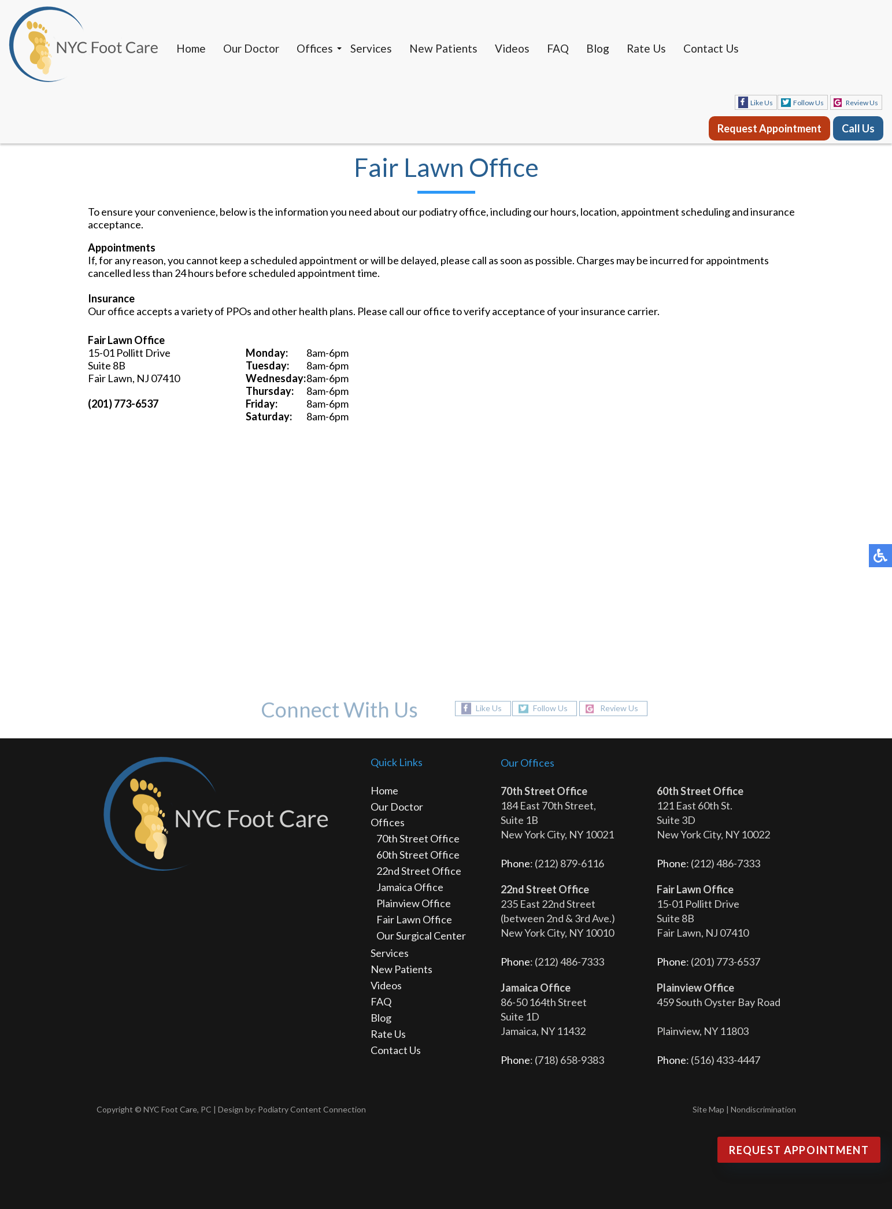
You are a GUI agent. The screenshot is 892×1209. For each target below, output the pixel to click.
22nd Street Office (418, 870)
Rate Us (646, 48)
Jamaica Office (409, 887)
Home (191, 48)
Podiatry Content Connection (312, 1109)
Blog (597, 48)
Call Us (858, 128)
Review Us (862, 102)
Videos (512, 48)
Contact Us (711, 48)
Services (371, 48)
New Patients (443, 48)
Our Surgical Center (421, 935)
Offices (315, 48)
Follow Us (808, 102)
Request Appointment (769, 128)
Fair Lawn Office (414, 919)
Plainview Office (413, 903)
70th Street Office (418, 838)
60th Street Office (418, 854)
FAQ (558, 48)
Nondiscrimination (763, 1109)
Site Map (708, 1109)
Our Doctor (251, 48)
